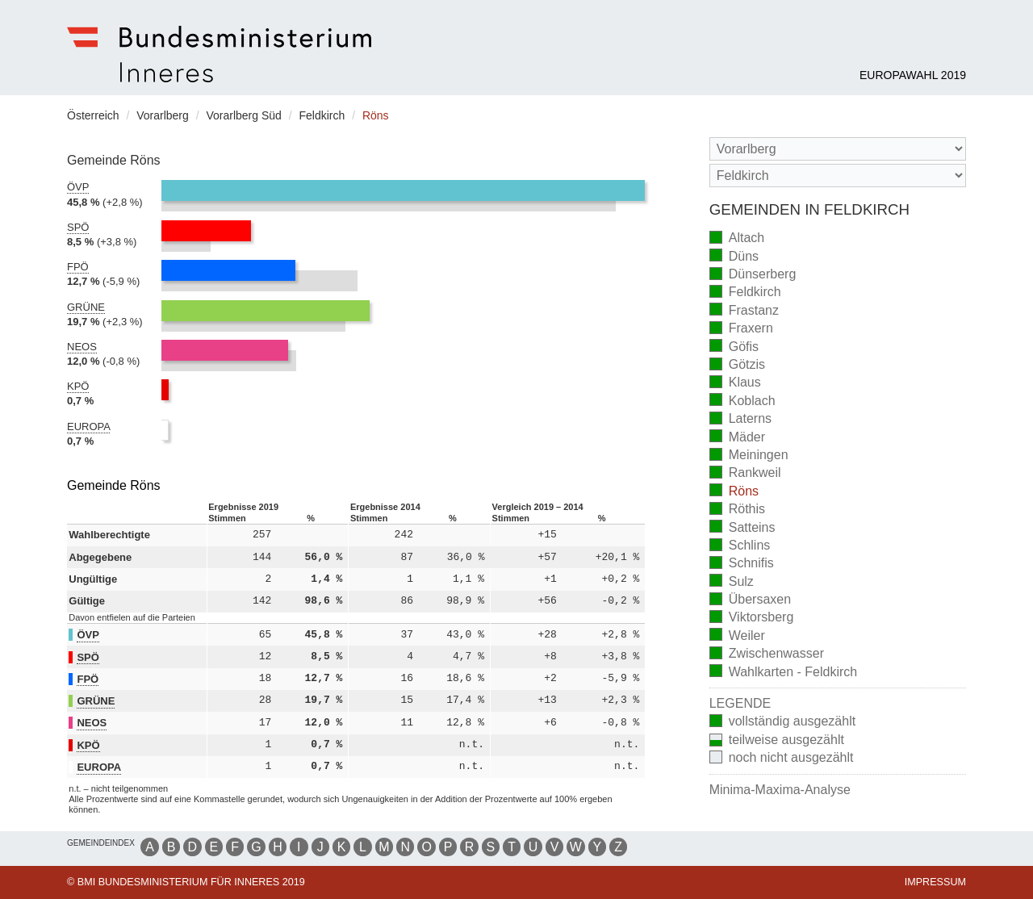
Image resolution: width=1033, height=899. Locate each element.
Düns (734, 257)
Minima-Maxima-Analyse (780, 790)
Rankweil (745, 474)
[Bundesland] (837, 149)
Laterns (740, 420)
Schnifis (741, 564)
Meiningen (748, 456)
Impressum (935, 882)
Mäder (737, 437)
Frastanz (744, 311)
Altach (736, 239)
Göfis (734, 347)
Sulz (731, 582)
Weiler (737, 636)
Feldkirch (745, 293)
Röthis (737, 510)
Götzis (737, 366)
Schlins (740, 546)
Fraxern (741, 329)
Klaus (735, 383)
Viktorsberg (751, 618)
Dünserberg (753, 275)
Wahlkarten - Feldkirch (783, 672)
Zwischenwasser (766, 654)
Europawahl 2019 (912, 75)
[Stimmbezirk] (837, 175)
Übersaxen (750, 600)
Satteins (742, 528)
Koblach (742, 401)
